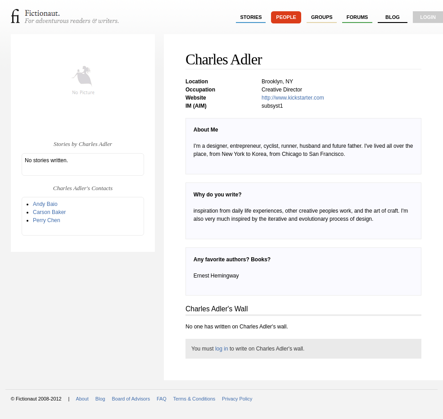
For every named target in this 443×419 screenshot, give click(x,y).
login (428, 17)
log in (221, 349)
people (286, 17)
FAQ (162, 398)
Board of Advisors (131, 398)
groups (322, 17)
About (82, 398)
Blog (392, 17)
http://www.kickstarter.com (293, 98)
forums (357, 17)
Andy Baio (45, 204)
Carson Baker (49, 212)
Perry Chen (46, 220)
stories (251, 17)
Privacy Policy (237, 398)
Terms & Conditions (194, 398)
